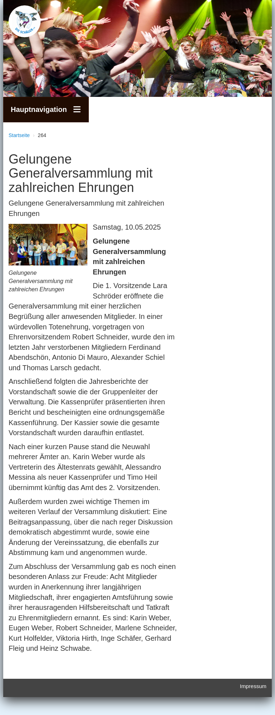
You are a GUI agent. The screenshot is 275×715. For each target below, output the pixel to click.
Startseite (19, 135)
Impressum (253, 686)
